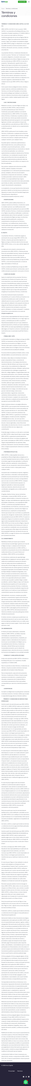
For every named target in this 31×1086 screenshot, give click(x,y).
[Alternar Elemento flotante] (26, 1082)
